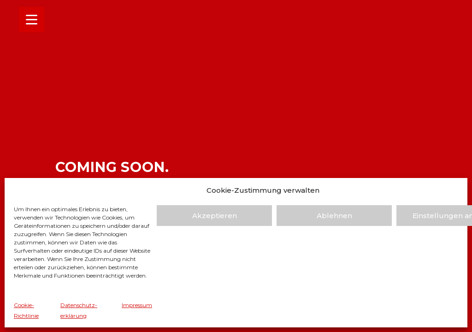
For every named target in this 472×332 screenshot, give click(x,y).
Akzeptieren (214, 215)
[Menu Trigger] (31, 19)
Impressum (137, 305)
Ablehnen (334, 215)
